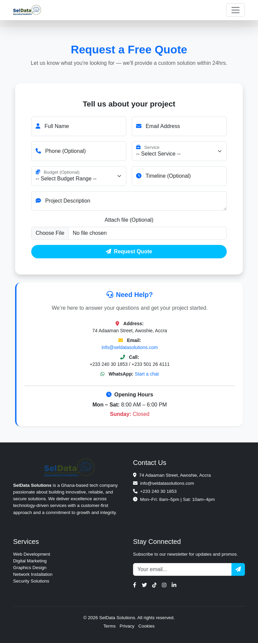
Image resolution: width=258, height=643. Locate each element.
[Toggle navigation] (235, 10)
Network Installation (32, 574)
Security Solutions (31, 581)
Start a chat (147, 374)
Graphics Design (29, 567)
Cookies (146, 626)
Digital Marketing (30, 560)
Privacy (127, 626)
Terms (109, 626)
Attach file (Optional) (129, 220)
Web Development (31, 554)
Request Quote (129, 251)
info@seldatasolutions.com (129, 347)
